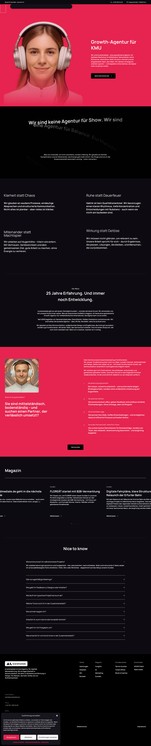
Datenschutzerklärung (32, 742)
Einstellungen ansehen (48, 737)
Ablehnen (28, 737)
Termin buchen (121, 666)
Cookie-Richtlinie (18, 742)
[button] (57, 716)
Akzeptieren (11, 737)
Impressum (45, 742)
